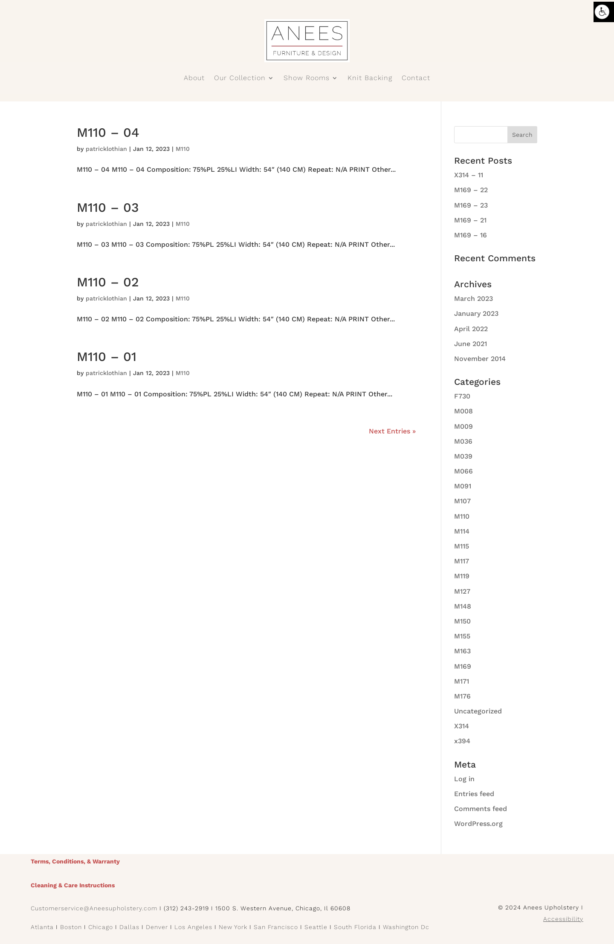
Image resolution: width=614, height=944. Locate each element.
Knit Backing (370, 78)
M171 (461, 681)
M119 (461, 576)
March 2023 (473, 298)
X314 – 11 (468, 175)
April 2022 (471, 329)
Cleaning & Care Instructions (73, 885)
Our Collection (240, 78)
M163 (462, 651)
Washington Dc (406, 927)
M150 (462, 621)
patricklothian (106, 148)
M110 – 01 (106, 356)
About (194, 78)
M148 (462, 606)
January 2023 (476, 313)
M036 (463, 441)
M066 (463, 471)
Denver (157, 927)
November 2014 (480, 359)
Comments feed (480, 809)
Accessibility (563, 918)
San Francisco (276, 927)
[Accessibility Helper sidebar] (604, 12)
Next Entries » (392, 431)
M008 (463, 411)
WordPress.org (478, 824)
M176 (462, 696)
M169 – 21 (470, 220)
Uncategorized (478, 711)
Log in (464, 779)
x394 (462, 741)
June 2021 (470, 344)
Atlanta (42, 927)
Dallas (129, 927)
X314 (461, 726)
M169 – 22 (471, 190)
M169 (462, 666)
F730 (462, 396)
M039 (463, 456)
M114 (461, 531)
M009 (463, 426)
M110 (183, 148)
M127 (462, 591)
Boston (71, 927)
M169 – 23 (471, 205)
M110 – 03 (108, 207)
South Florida (355, 927)
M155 (462, 636)
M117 (461, 561)
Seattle (315, 927)
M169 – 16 (470, 235)
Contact (416, 78)
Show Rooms (307, 78)
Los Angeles (193, 927)
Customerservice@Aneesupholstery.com (94, 908)
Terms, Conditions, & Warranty (75, 861)
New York (233, 927)
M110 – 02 (108, 281)
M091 (462, 486)
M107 (462, 501)
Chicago (100, 927)
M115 (461, 546)
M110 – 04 (108, 132)
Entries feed (474, 794)
